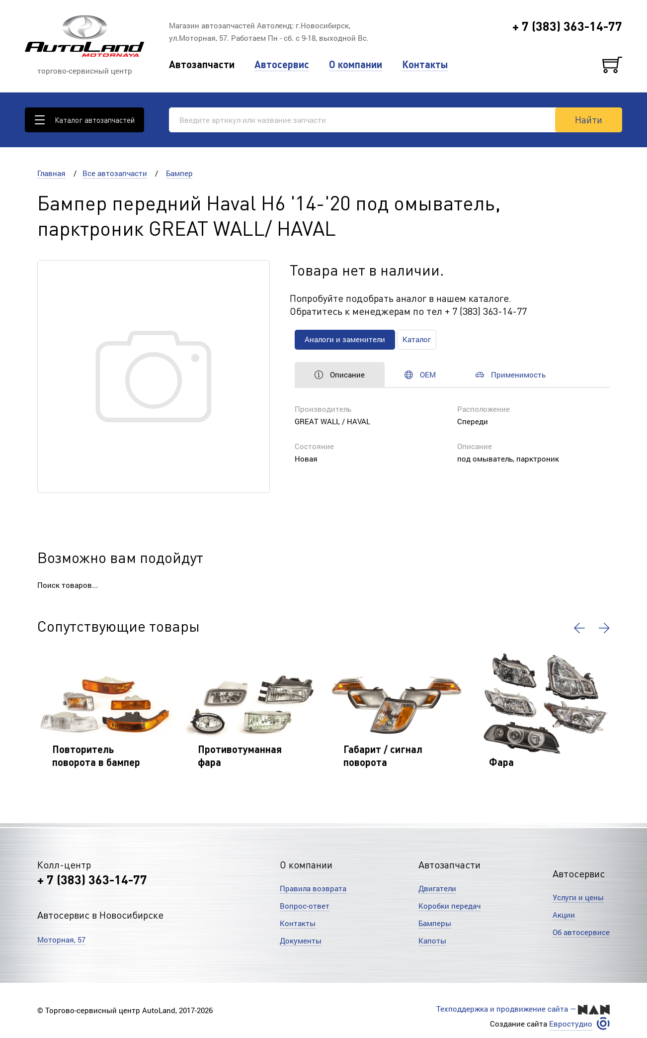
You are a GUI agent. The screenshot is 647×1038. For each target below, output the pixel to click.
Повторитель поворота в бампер (96, 755)
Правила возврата (313, 888)
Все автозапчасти (114, 173)
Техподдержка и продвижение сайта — (523, 1009)
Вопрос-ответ (304, 906)
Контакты (425, 64)
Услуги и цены (578, 897)
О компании (355, 64)
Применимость (511, 374)
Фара (501, 761)
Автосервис (281, 64)
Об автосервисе (581, 932)
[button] (579, 628)
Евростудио (570, 1024)
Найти (588, 119)
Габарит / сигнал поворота (382, 755)
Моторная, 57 (61, 939)
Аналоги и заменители (345, 339)
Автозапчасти (202, 64)
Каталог (417, 339)
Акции (564, 915)
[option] (105, 715)
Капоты (432, 940)
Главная (51, 173)
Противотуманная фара (240, 755)
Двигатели (437, 888)
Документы (301, 940)
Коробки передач (449, 906)
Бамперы (434, 923)
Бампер (179, 173)
